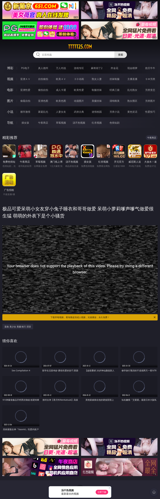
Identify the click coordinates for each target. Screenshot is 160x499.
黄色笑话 (132, 111)
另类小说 (115, 111)
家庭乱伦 (43, 111)
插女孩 (25, 122)
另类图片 (150, 101)
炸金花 (114, 68)
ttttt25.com (80, 47)
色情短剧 (115, 122)
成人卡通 (61, 90)
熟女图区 (132, 101)
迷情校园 (97, 111)
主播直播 (132, 79)
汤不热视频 (79, 122)
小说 (10, 112)
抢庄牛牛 (150, 68)
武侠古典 (79, 111)
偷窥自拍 (25, 101)
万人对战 (61, 68)
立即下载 (102, 492)
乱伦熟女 (132, 90)
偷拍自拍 (43, 90)
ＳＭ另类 (150, 79)
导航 (10, 122)
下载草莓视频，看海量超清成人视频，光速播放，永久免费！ (103, 317)
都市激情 (25, 111)
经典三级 (115, 90)
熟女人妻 (97, 79)
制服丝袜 (97, 90)
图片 (10, 101)
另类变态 (150, 90)
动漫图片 (79, 101)
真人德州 (43, 68)
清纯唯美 (115, 101)
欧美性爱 (79, 90)
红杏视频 (97, 122)
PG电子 (25, 68)
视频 (10, 79)
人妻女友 (61, 111)
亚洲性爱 (25, 90)
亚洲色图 (43, 101)
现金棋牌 (132, 68)
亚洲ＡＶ (25, 79)
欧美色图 (61, 101)
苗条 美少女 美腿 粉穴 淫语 (18, 326)
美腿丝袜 (97, 101)
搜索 (120, 54)
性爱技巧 (150, 111)
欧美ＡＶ (61, 79)
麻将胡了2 (96, 68)
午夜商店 (43, 122)
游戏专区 (79, 68)
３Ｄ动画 (79, 79)
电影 (10, 90)
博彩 (10, 68)
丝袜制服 (115, 79)
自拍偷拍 (43, 79)
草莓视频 (61, 122)
